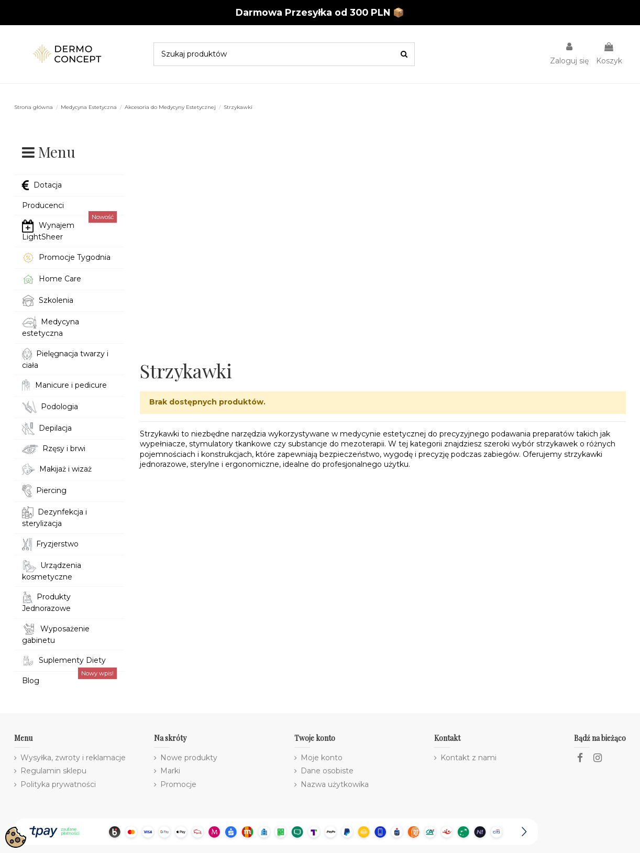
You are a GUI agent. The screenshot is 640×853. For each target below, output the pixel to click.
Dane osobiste (327, 770)
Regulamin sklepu (53, 770)
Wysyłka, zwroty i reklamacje (73, 757)
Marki (170, 770)
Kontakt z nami (468, 757)
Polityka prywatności (58, 784)
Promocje (178, 784)
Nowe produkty (188, 757)
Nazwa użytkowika (335, 784)
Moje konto (322, 757)
